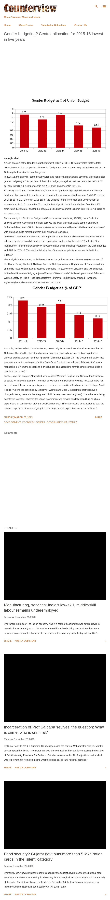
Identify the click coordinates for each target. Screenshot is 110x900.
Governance (55, 422)
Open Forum (26, 25)
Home (7, 25)
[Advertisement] (55, 68)
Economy (28, 422)
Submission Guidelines (53, 25)
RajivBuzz (70, 422)
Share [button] (98, 417)
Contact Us (80, 25)
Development (12, 422)
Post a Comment (25, 640)
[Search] (96, 6)
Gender (41, 422)
